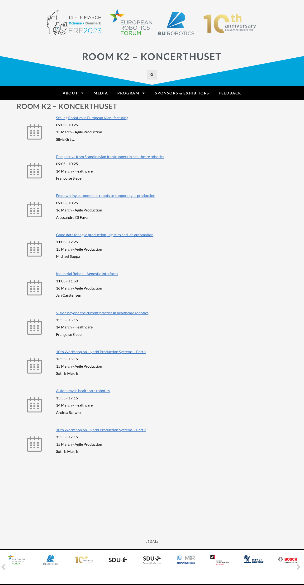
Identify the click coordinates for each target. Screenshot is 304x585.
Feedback (230, 93)
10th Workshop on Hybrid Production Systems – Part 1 (101, 351)
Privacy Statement (152, 519)
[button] (152, 75)
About (73, 93)
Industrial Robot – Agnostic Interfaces (87, 273)
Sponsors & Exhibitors (182, 93)
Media (101, 93)
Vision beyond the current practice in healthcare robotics (102, 312)
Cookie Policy (152, 510)
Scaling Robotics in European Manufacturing (92, 117)
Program (131, 93)
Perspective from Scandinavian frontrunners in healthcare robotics (110, 156)
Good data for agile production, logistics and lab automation (104, 234)
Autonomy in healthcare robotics (83, 390)
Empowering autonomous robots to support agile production (105, 195)
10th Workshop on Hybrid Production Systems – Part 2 (101, 429)
